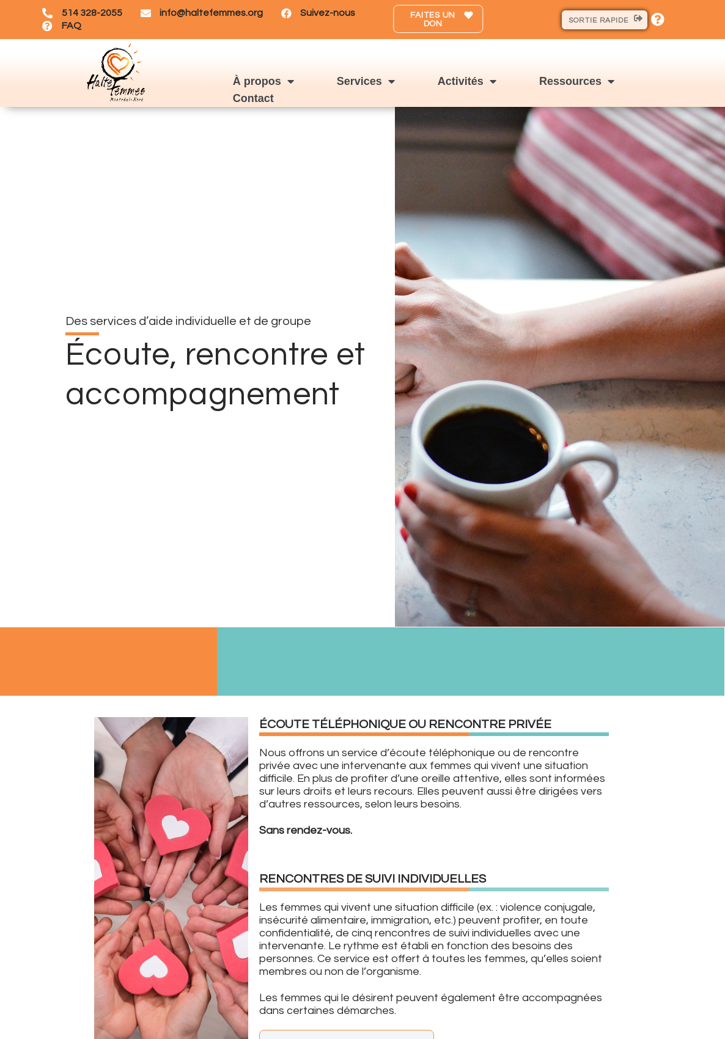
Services (366, 81)
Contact (253, 98)
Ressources (576, 81)
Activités (467, 81)
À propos (263, 81)
